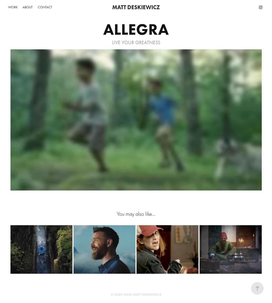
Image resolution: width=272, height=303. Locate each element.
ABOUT (28, 7)
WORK (13, 7)
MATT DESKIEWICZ (136, 7)
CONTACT (45, 7)
